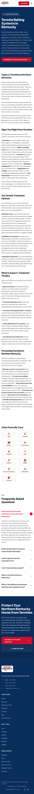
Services (4, 702)
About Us (4, 708)
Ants (2, 728)
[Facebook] (24, 789)
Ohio (2, 758)
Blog (2, 715)
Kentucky (4, 755)
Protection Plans (6, 705)
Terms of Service (21, 786)
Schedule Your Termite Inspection (16, 59)
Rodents (4, 741)
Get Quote (24, 3)
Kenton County (6, 765)
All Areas (4, 771)
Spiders (3, 735)
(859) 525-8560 (17, 648)
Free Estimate (5, 718)
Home (3, 698)
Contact (4, 711)
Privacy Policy (11, 786)
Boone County (5, 761)
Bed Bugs (4, 738)
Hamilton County (6, 768)
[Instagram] (28, 789)
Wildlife (3, 745)
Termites (4, 732)
